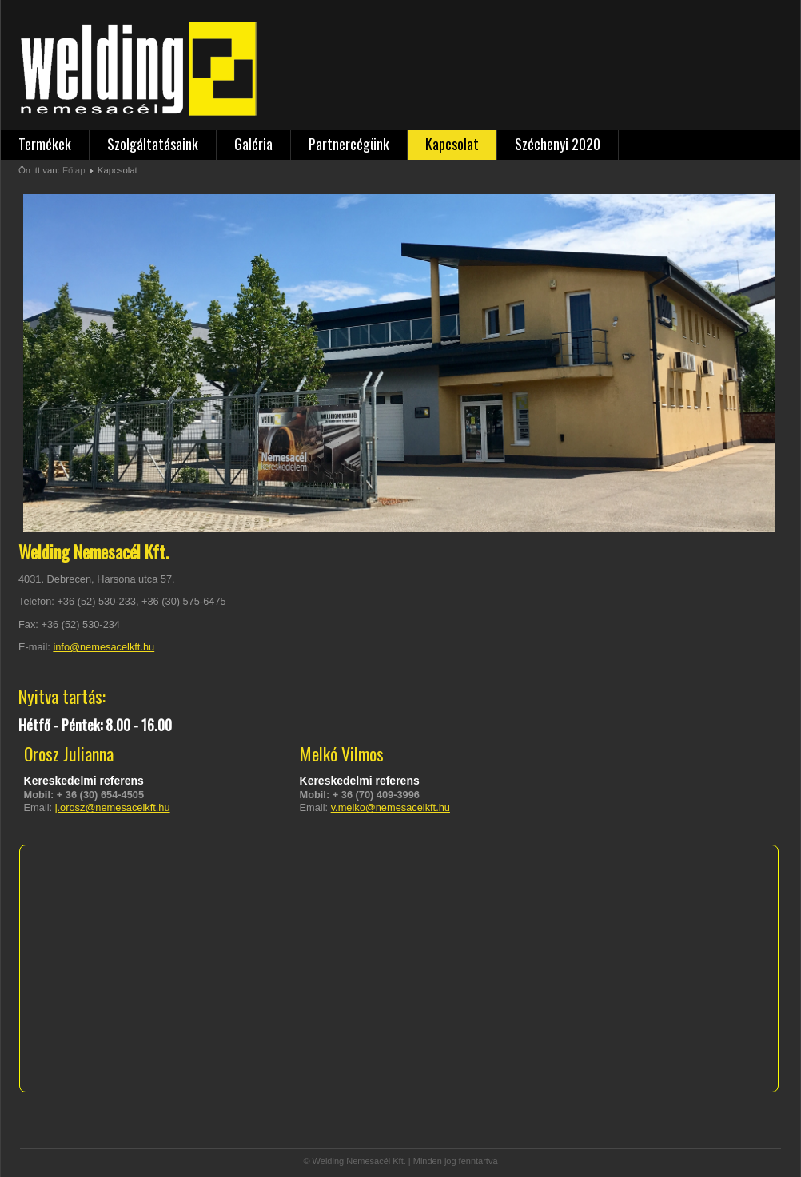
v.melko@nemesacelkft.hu (390, 807)
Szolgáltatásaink (152, 143)
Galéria (253, 143)
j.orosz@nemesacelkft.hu (112, 807)
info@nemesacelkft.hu (103, 647)
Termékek (44, 143)
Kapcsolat (452, 143)
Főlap (73, 170)
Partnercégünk (349, 143)
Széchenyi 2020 (557, 143)
